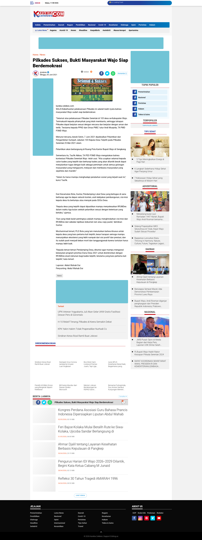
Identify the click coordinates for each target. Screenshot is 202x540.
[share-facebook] (101, 73)
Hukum (152, 25)
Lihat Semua (80, 495)
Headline (83, 30)
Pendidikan (80, 25)
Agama (54, 30)
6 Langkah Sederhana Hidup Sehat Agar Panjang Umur (150, 170)
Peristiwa (142, 25)
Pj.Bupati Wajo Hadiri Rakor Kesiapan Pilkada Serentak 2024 (149, 353)
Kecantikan (58, 526)
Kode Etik (142, 513)
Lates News (42, 30)
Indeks (38, 25)
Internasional (59, 523)
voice (85, 72)
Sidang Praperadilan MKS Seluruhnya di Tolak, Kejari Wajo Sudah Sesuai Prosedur (149, 229)
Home (37, 3)
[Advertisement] (123, 14)
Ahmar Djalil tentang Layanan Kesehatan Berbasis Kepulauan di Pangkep (87, 446)
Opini (133, 25)
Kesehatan (113, 25)
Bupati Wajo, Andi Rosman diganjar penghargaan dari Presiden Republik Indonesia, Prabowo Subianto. (150, 304)
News (74, 30)
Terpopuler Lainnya (149, 125)
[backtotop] (101, 532)
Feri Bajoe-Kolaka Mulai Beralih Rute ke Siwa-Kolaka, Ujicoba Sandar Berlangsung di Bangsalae (91, 431)
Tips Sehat (82, 523)
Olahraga (124, 25)
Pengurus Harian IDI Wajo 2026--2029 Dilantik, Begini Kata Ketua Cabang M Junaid (91, 463)
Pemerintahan (49, 25)
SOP (134, 513)
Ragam (70, 25)
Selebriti (107, 30)
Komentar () (122, 73)
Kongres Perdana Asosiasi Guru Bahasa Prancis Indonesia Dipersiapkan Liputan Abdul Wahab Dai (92, 414)
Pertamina (134, 30)
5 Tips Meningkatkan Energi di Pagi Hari (150, 160)
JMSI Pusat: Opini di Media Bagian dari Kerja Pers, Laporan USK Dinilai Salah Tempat (149, 342)
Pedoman (151, 513)
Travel (80, 526)
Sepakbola (95, 30)
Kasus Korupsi (120, 30)
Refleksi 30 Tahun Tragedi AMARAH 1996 (88, 478)
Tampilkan (123, 396)
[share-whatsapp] (113, 73)
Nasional (91, 25)
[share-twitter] (107, 73)
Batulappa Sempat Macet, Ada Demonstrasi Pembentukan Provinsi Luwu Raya (148, 292)
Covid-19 (102, 25)
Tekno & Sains (144, 114)
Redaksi (160, 513)
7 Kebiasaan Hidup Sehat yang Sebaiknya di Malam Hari (148, 179)
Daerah (61, 25)
